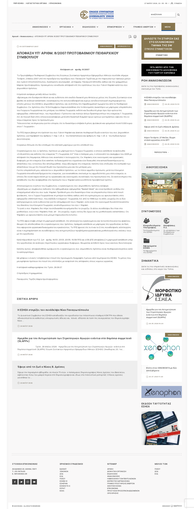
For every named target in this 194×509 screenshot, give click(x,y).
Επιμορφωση (114, 27)
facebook (15, 481)
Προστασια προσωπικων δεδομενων (123, 490)
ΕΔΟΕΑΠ (63, 468)
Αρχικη (110, 468)
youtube (34, 481)
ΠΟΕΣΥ (62, 478)
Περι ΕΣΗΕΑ (18, 3)
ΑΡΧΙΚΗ (22, 27)
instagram (27, 481)
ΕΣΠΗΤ (62, 488)
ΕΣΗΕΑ (97, 14)
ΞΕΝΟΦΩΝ (64, 471)
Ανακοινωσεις (40, 27)
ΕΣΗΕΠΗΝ (63, 483)
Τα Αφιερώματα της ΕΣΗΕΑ (151, 248)
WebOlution (176, 505)
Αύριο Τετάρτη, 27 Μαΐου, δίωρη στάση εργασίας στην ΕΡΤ (159, 138)
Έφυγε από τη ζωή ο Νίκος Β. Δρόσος (41, 366)
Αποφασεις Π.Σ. (124, 46)
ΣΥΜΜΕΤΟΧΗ (162, 55)
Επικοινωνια (55, 3)
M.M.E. (62, 490)
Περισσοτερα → (161, 152)
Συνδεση (178, 3)
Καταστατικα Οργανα (36, 3)
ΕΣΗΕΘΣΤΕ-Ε (65, 485)
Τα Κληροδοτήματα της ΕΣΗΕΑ (151, 228)
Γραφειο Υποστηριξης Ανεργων (121, 483)
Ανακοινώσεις (26, 36)
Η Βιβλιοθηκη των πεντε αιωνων (121, 478)
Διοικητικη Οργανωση (116, 471)
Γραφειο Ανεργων (143, 27)
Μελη (168, 27)
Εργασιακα (65, 27)
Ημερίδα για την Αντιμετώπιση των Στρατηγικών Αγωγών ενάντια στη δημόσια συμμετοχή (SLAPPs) (75, 339)
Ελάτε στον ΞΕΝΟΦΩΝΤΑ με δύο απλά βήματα (161, 368)
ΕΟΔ (61, 476)
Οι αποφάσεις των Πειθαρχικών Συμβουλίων (171, 229)
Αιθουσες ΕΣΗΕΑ (157, 167)
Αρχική (15, 36)
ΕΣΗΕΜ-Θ (63, 481)
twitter (21, 481)
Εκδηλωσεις (89, 27)
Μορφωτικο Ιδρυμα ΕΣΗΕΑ (118, 481)
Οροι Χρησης (112, 493)
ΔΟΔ (61, 473)
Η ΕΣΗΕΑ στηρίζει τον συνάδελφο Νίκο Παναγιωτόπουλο (53, 309)
